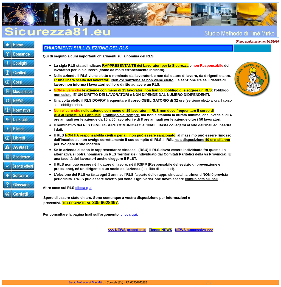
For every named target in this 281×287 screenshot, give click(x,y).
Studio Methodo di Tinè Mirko (86, 282)
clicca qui (83, 188)
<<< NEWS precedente (127, 230)
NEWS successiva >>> (194, 230)
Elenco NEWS (160, 230)
